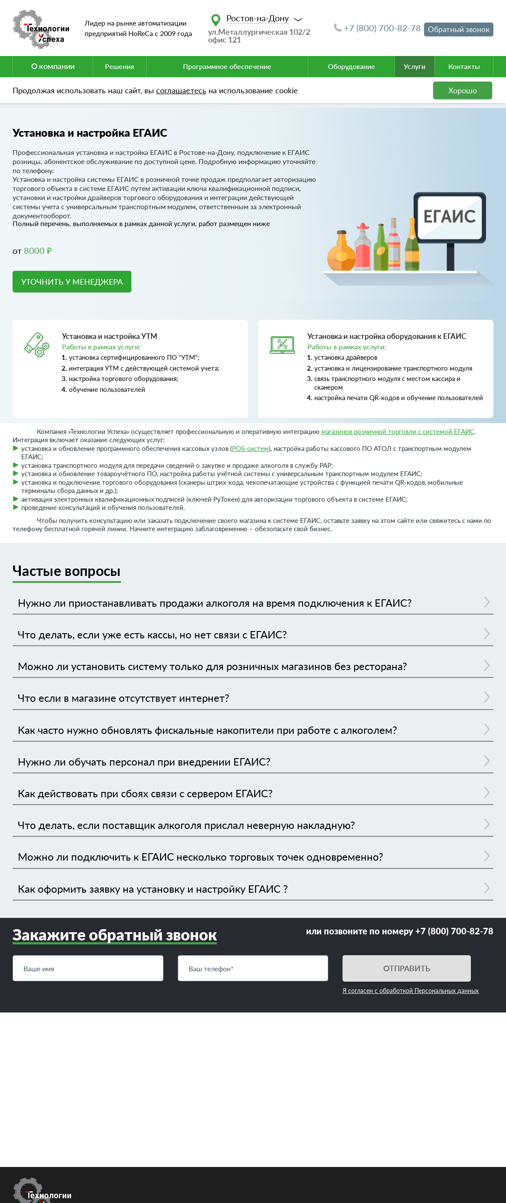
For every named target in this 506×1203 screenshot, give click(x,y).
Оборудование (351, 66)
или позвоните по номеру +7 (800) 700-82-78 (399, 931)
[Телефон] (253, 968)
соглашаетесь (181, 90)
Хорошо (462, 90)
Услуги (414, 66)
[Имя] (88, 968)
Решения (119, 66)
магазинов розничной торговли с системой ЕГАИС (397, 431)
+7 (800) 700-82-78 (377, 28)
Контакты (464, 66)
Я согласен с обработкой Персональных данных (411, 990)
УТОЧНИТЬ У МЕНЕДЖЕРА (72, 281)
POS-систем (250, 448)
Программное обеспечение (227, 66)
